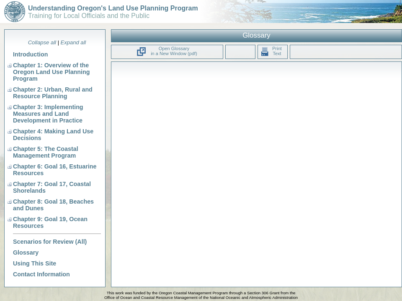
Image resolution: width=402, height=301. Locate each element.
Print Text (271, 51)
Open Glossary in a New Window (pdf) (174, 51)
